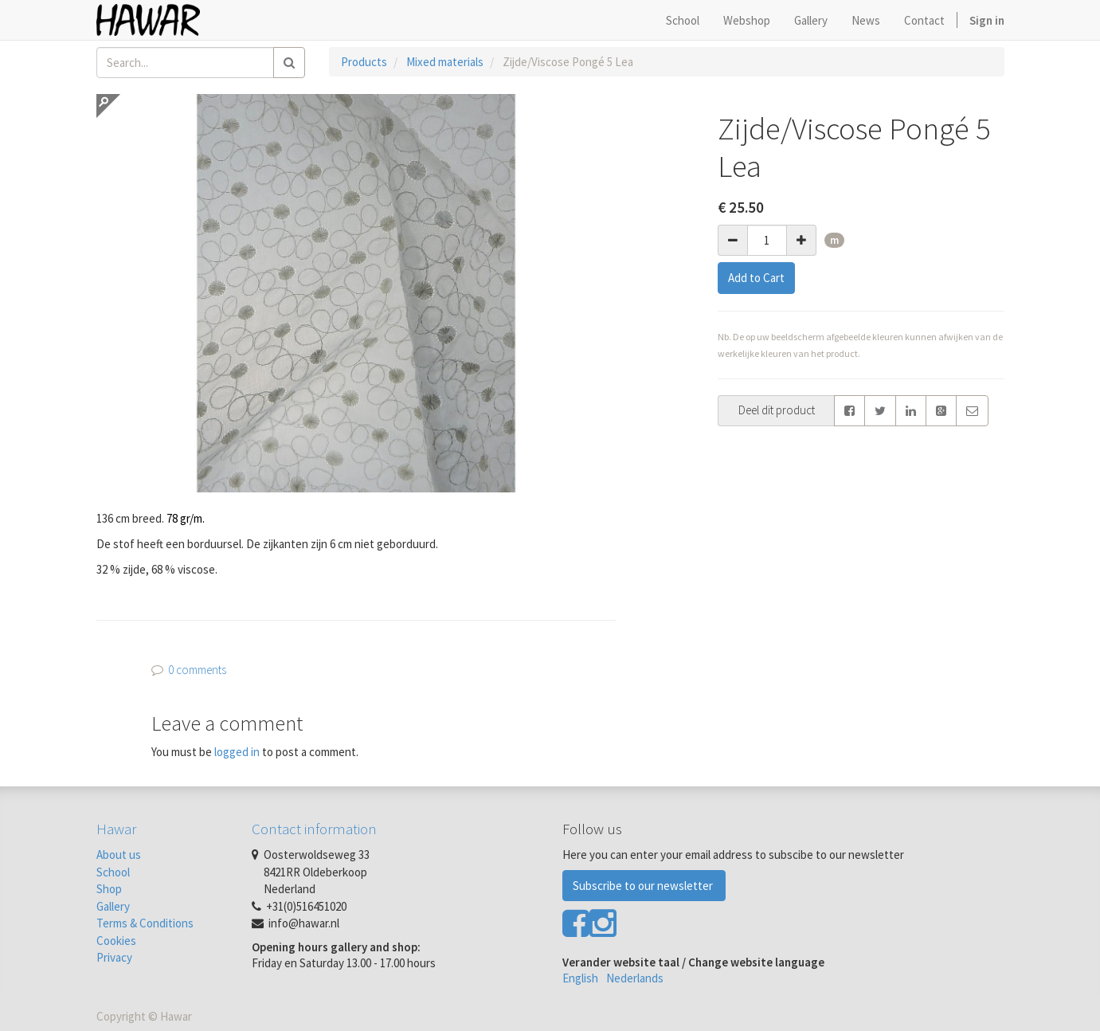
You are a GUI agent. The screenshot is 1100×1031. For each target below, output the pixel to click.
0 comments (197, 669)
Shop (109, 888)
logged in (237, 751)
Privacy (114, 957)
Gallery (113, 906)
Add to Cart (756, 277)
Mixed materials (444, 61)
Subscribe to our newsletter (644, 885)
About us (118, 854)
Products (364, 61)
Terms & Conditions (145, 923)
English (580, 978)
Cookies (116, 940)
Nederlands (635, 978)
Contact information (314, 828)
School (113, 872)
